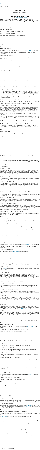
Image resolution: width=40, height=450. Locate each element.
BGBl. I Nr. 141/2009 (3, 258)
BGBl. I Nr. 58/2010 (29, 244)
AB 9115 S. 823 (25, 17)
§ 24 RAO (5, 268)
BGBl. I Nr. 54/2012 (28, 50)
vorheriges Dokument (3, 2)
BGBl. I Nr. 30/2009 (35, 385)
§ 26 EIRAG (2, 418)
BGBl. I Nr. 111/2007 (30, 336)
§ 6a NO (36, 232)
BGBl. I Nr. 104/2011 (27, 133)
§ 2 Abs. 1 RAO (3, 420)
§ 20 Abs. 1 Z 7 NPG (32, 238)
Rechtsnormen (3, 1)
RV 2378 (17, 17)
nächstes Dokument (3, 3)
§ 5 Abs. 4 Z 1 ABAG (4, 416)
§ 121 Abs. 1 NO (3, 423)
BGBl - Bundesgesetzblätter (10, 1)
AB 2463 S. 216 (20, 17)
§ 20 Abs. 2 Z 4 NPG (16, 238)
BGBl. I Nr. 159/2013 (16, 251)
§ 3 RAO (33, 232)
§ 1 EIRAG (15, 418)
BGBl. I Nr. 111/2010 (30, 326)
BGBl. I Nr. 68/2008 (24, 308)
